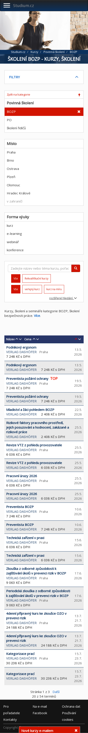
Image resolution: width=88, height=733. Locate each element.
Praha (11, 152)
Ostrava (13, 168)
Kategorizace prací (20, 653)
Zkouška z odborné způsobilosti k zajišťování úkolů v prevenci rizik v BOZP (36, 570)
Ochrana (71, 706)
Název (10, 339)
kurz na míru (54, 289)
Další (56, 691)
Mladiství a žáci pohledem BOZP (30, 409)
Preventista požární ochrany (27, 378)
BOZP (11, 111)
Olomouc (13, 185)
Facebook (40, 712)
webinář (13, 242)
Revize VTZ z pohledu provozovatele (34, 445)
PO (9, 120)
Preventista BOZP (20, 506)
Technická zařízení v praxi (25, 538)
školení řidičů (16, 128)
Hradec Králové (18, 193)
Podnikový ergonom (21, 347)
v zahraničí (14, 201)
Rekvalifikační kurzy (36, 278)
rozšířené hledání (63, 298)
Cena (27, 339)
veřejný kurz (32, 289)
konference (15, 250)
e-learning (14, 233)
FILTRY (14, 77)
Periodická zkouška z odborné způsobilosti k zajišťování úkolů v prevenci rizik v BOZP (38, 593)
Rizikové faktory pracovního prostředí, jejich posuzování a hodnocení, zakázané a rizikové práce (37, 427)
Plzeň (11, 177)
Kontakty (10, 719)
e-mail (40, 706)
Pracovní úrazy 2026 (21, 476)
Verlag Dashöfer (21, 352)
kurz (10, 225)
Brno (10, 160)
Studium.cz (23, 5)
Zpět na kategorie (18, 94)
